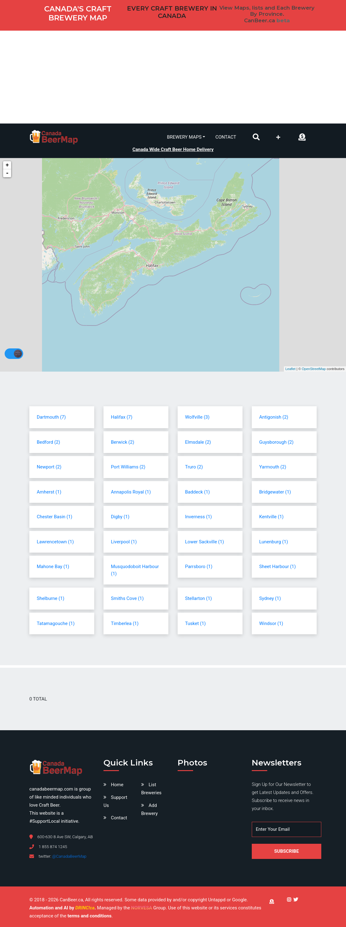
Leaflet (290, 369)
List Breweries (151, 788)
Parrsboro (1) (198, 566)
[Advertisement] (173, 77)
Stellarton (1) (198, 598)
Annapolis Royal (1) (131, 492)
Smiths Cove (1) (127, 598)
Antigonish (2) (273, 417)
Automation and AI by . (63, 908)
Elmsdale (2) (198, 442)
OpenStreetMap (314, 369)
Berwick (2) (122, 442)
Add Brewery (149, 809)
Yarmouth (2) (272, 467)
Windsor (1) (271, 623)
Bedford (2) (48, 442)
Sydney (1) (270, 598)
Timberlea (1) (124, 623)
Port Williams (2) (128, 467)
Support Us (115, 801)
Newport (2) (49, 467)
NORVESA (141, 908)
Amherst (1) (49, 492)
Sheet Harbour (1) (277, 566)
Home (117, 784)
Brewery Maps (184, 137)
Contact (225, 137)
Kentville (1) (271, 517)
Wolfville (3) (197, 417)
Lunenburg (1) (273, 542)
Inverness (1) (198, 517)
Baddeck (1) (197, 492)
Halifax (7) (121, 417)
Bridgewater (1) (275, 492)
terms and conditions (89, 916)
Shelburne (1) (50, 598)
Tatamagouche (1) (55, 623)
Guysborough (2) (276, 442)
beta (283, 20)
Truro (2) (194, 467)
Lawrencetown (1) (55, 542)
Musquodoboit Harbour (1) (135, 570)
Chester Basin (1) (54, 517)
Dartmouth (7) (51, 417)
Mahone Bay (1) (53, 566)
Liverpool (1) (124, 542)
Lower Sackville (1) (204, 542)
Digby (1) (120, 517)
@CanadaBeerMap (69, 856)
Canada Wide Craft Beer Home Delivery (173, 149)
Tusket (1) (195, 623)
